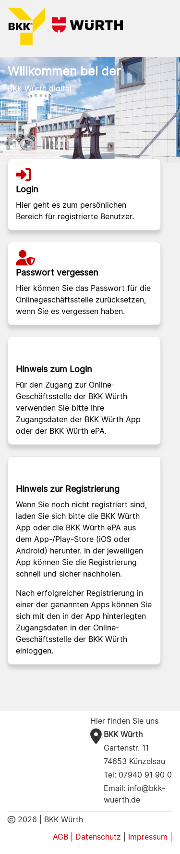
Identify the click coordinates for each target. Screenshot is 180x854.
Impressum (148, 836)
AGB (60, 836)
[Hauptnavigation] (90, 109)
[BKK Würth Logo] (65, 26)
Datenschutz (98, 836)
